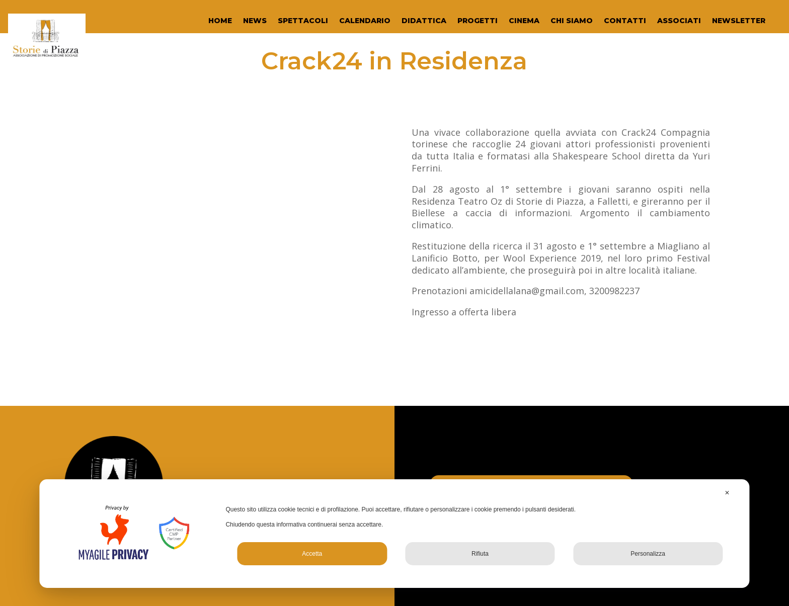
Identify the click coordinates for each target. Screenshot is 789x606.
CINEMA (524, 21)
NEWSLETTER (738, 21)
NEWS (255, 21)
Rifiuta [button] (480, 553)
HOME (220, 21)
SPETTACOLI (303, 21)
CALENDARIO (364, 21)
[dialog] (394, 533)
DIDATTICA (424, 21)
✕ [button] (727, 492)
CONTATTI (625, 21)
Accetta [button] (312, 553)
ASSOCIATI (679, 21)
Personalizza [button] (647, 553)
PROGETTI (477, 21)
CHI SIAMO (571, 21)
